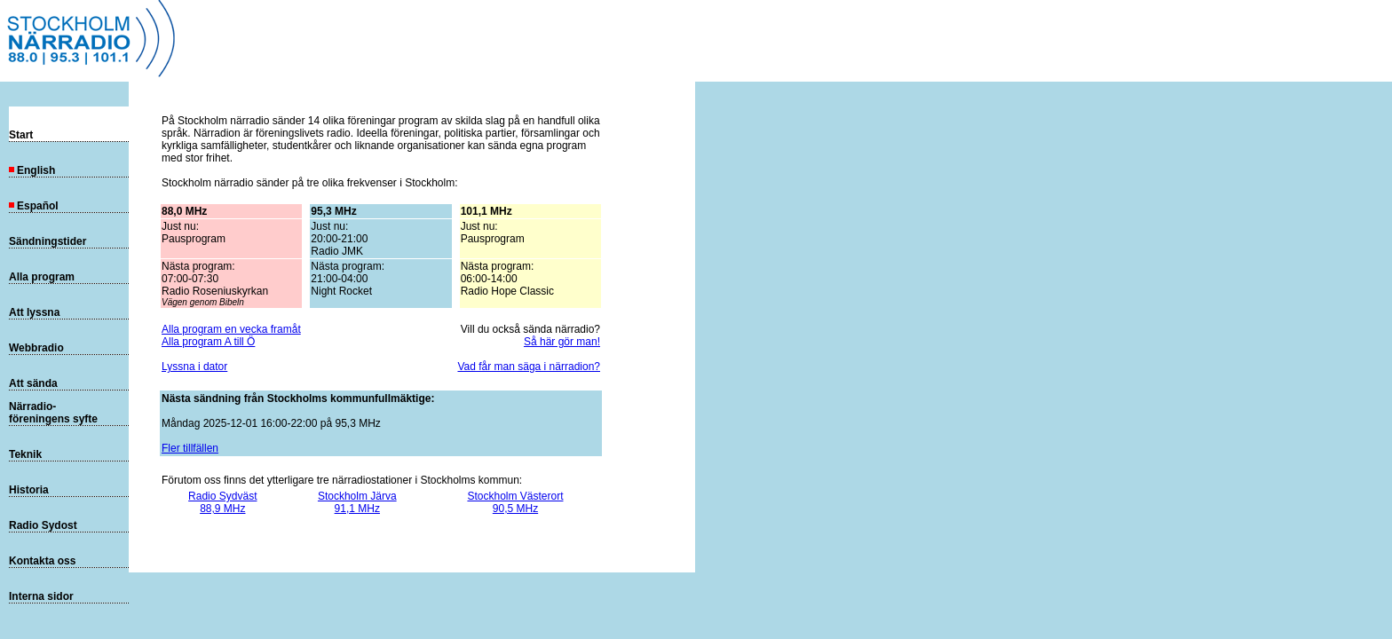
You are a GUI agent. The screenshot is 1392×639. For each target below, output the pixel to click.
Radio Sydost (43, 525)
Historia (29, 490)
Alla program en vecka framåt (231, 329)
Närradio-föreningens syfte (53, 412)
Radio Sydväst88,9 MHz (222, 502)
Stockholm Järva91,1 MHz (357, 502)
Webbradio (36, 348)
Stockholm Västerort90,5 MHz (515, 502)
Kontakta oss (42, 561)
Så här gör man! (562, 341)
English (32, 170)
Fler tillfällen (190, 448)
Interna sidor (41, 596)
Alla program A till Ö (208, 341)
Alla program (42, 277)
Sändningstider (47, 241)
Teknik (25, 454)
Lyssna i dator (194, 366)
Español (34, 206)
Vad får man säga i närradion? (528, 366)
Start (21, 135)
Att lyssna (34, 312)
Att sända (33, 383)
